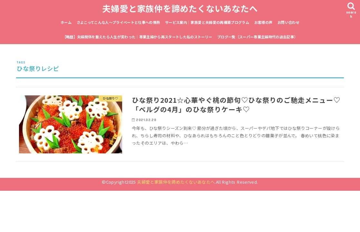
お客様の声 (263, 22)
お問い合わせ (288, 22)
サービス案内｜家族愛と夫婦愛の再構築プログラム (207, 22)
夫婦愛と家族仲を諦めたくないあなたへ (180, 8)
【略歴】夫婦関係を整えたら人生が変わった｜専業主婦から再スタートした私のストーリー (137, 36)
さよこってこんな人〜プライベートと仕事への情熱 (118, 22)
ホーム (66, 22)
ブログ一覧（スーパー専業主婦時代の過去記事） (257, 36)
